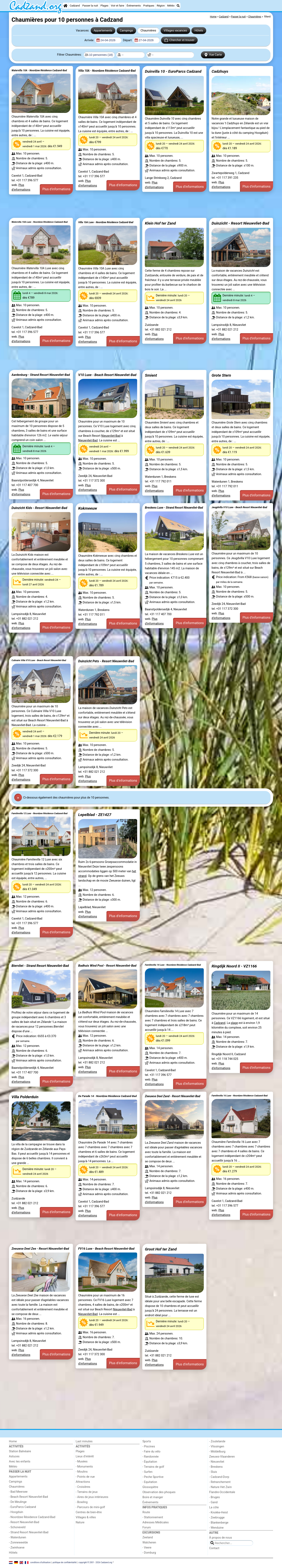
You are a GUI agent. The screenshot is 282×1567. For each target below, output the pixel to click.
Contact (214, 1548)
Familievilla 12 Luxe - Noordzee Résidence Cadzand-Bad (39, 813)
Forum (146, 1527)
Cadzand (75, 5)
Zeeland (147, 1537)
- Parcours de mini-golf (90, 1507)
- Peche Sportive (153, 1477)
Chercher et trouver (179, 40)
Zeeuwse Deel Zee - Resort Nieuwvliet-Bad (40, 1248)
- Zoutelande (217, 1441)
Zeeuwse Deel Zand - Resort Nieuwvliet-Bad (172, 1096)
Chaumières (148, 30)
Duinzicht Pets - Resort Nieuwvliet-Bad (106, 661)
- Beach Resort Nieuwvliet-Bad (28, 1497)
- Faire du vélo (151, 1451)
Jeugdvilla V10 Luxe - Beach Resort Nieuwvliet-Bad (239, 507)
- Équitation (149, 1461)
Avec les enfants (19, 1461)
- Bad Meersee (18, 1492)
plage (234, 1023)
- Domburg (149, 1552)
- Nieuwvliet (216, 1461)
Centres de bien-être (89, 1512)
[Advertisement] (131, 206)
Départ (127, 40)
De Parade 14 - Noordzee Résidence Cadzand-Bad (107, 1096)
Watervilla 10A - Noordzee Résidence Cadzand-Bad (39, 70)
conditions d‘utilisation (40, 1562)
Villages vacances (175, 30)
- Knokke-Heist (218, 1512)
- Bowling (82, 1502)
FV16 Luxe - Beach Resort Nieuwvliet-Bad (106, 1248)
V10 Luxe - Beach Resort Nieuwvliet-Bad (107, 375)
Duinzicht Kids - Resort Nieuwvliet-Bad (39, 508)
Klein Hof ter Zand (160, 223)
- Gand (213, 1502)
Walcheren (149, 1542)
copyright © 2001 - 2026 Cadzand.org (95, 1562)
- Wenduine (216, 1527)
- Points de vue (85, 1476)
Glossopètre (150, 1487)
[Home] (65, 6)
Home (13, 1441)
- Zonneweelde (18, 1542)
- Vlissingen (216, 1446)
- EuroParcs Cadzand (22, 1507)
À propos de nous (220, 1537)
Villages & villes (86, 1517)
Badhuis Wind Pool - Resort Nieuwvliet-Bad (107, 965)
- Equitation (149, 1482)
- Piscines (148, 1446)
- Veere (146, 1547)
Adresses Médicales (155, 1522)
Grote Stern (221, 375)
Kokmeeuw (87, 508)
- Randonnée (150, 1456)
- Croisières (83, 1487)
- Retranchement (220, 1482)
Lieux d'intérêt (85, 1456)
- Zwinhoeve (16, 1547)
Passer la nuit (90, 5)
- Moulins (82, 1471)
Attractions (83, 1482)
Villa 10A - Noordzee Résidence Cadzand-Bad (107, 70)
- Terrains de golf (153, 1467)
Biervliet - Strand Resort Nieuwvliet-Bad (40, 966)
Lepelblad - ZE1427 (94, 814)
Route (146, 1512)
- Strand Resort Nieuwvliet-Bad (28, 1532)
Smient (151, 375)
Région (161, 5)
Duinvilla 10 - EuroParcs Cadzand (173, 71)
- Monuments (84, 1466)
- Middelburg (217, 1451)
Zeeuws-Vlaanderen (222, 1456)
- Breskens (216, 1467)
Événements (134, 5)
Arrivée (89, 40)
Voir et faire (117, 5)
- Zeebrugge (217, 1517)
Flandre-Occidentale (222, 1492)
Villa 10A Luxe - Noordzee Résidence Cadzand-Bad (105, 222)
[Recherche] (178, 6)
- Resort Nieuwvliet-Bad (24, 1522)
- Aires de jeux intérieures (92, 1497)
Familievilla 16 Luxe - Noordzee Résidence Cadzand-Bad (239, 1095)
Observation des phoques (159, 1492)
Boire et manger (152, 1497)
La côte (214, 1507)
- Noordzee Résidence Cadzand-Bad (32, 1517)
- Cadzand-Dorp (219, 1477)
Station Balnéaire (20, 1451)
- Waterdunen (17, 1537)
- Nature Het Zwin (220, 1487)
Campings (126, 30)
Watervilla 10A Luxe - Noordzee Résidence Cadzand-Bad (40, 222)
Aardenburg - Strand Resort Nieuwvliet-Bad (41, 375)
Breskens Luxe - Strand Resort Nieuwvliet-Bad (174, 507)
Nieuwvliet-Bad (110, 436)
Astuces (14, 1456)
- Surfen (147, 1472)
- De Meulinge (18, 1502)
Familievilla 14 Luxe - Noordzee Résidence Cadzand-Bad (173, 965)
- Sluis (213, 1472)
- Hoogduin (16, 1512)
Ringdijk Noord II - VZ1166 (234, 966)
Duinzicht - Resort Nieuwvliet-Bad (240, 223)
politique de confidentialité (64, 1562)
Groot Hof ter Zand (161, 1249)
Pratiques (148, 5)
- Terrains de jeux (87, 1492)
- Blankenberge (219, 1522)
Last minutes (84, 1441)
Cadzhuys (220, 71)
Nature (80, 1522)
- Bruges (214, 1497)
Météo (171, 5)
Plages (104, 5)
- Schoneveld (17, 1527)
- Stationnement (152, 1517)
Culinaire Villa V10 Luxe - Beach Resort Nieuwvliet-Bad (39, 660)
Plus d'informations (56, 189)
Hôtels (198, 30)
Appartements (103, 30)
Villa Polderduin (25, 1097)
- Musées (82, 1461)
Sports (146, 1441)
